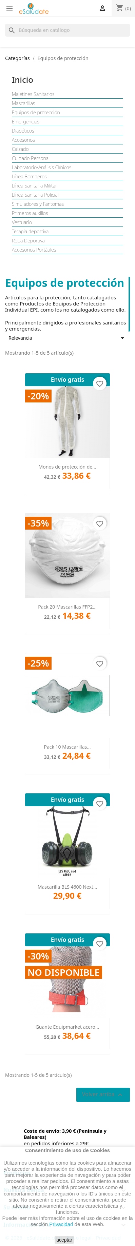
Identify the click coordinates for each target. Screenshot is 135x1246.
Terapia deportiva (30, 232)
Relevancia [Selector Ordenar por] (67, 338)
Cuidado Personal (31, 158)
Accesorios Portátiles (34, 250)
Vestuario (22, 222)
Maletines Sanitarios (33, 94)
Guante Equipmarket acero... (67, 1027)
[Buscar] (67, 30)
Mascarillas (23, 103)
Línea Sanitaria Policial (35, 195)
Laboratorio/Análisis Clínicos (41, 167)
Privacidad (61, 1224)
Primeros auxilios (30, 213)
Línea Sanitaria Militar (34, 186)
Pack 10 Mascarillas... (67, 747)
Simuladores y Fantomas (38, 204)
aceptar (64, 1240)
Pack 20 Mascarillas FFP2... (67, 607)
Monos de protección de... (67, 466)
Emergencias (25, 122)
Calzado (20, 149)
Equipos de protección (36, 113)
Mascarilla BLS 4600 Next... (67, 887)
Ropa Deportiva (28, 241)
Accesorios (23, 140)
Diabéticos (23, 131)
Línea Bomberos (29, 177)
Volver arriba (103, 1094)
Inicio (22, 79)
